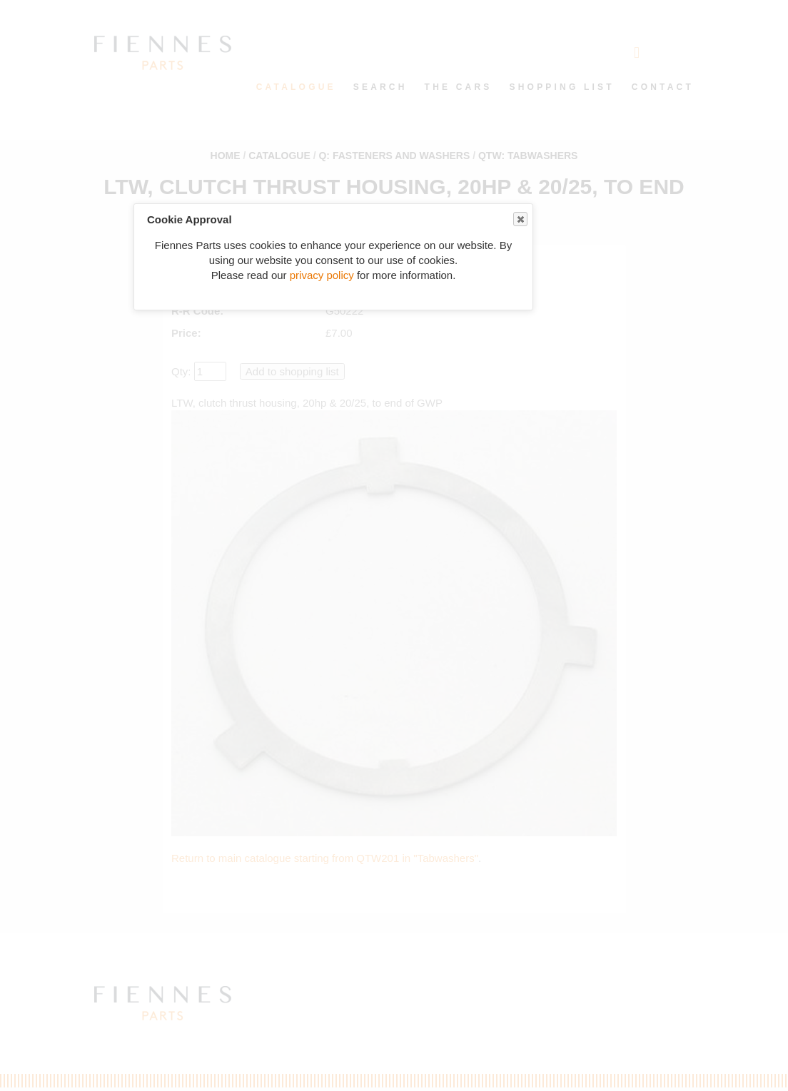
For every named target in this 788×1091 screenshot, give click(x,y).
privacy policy (322, 275)
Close (519, 219)
